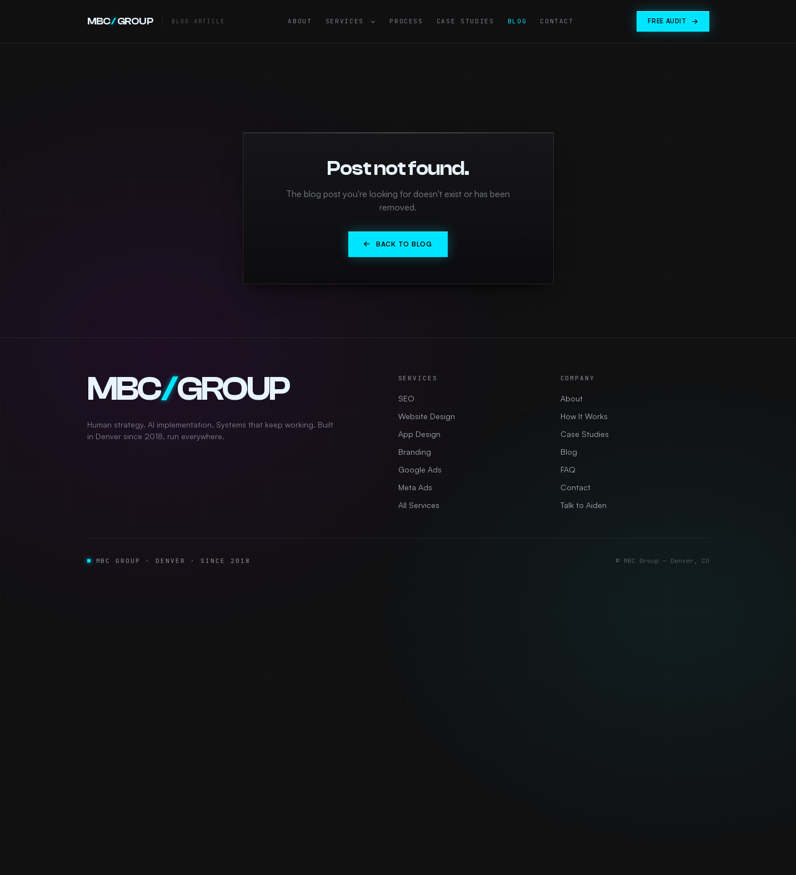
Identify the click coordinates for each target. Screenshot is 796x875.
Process (406, 21)
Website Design (426, 416)
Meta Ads (415, 487)
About (300, 21)
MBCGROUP (120, 21)
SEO (406, 398)
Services (351, 21)
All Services (418, 505)
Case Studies (465, 21)
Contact (557, 21)
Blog (517, 21)
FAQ (567, 469)
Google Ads (420, 469)
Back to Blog (398, 244)
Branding (414, 451)
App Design (419, 434)
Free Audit (673, 21)
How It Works (584, 416)
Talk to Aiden (583, 505)
